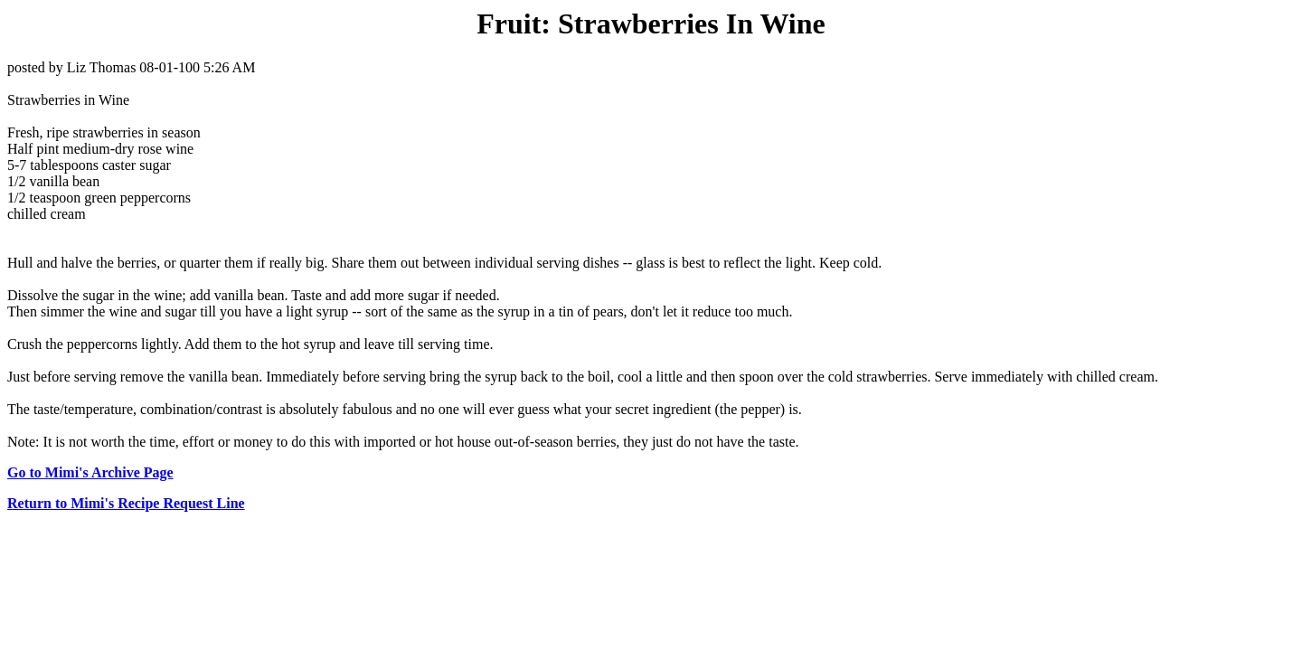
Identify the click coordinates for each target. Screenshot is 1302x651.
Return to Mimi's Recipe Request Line (126, 503)
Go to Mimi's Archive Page (90, 472)
